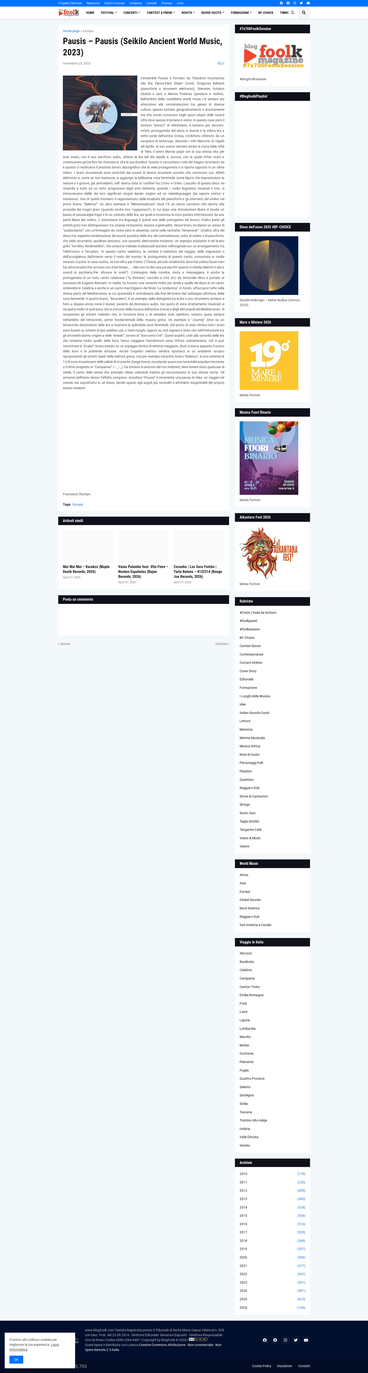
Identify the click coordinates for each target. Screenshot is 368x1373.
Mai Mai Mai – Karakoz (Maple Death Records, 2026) (86, 569)
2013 (272, 1199)
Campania (247, 978)
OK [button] (16, 1360)
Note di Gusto (250, 754)
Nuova (65, 644)
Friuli (243, 1003)
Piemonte (246, 1062)
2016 (272, 1224)
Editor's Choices (114, 3)
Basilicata (247, 962)
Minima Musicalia (252, 738)
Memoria (246, 729)
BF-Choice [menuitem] (265, 13)
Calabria (246, 970)
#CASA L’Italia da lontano (258, 612)
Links (180, 3)
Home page (71, 31)
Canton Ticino (250, 987)
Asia (243, 883)
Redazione (93, 3)
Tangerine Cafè (250, 829)
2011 (272, 1182)
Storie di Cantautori (254, 796)
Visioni (244, 846)
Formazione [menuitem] (240, 13)
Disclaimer (284, 1366)
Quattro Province (252, 1078)
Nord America (250, 908)
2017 (272, 1232)
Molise (244, 1045)
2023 (272, 1282)
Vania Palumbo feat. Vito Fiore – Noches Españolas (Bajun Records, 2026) (143, 571)
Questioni (246, 780)
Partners (166, 3)
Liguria (245, 1020)
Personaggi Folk (251, 763)
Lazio (244, 1012)
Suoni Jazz (248, 813)
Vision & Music (250, 838)
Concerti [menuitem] (130, 13)
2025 (272, 1299)
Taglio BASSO (249, 821)
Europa (88, 31)
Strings (245, 804)
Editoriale (246, 679)
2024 (272, 1291)
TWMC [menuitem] (284, 13)
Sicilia (244, 1104)
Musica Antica (250, 746)
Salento (245, 1087)
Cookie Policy (261, 1366)
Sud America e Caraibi (255, 925)
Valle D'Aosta (249, 1137)
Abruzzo (246, 953)
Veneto (245, 1145)
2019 (272, 1249)
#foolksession (250, 629)
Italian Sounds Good (254, 713)
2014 (272, 1207)
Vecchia (221, 644)
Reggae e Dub (250, 788)
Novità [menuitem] (187, 13)
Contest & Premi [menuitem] (159, 13)
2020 (272, 1257)
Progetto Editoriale (70, 3)
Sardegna (247, 1095)
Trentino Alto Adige (253, 1120)
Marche (245, 1037)
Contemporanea (251, 654)
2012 (272, 1190)
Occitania (246, 1053)
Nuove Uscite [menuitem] (211, 13)
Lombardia (248, 1028)
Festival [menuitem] (107, 13)
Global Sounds (250, 900)
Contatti (151, 3)
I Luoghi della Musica (255, 696)
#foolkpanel (248, 621)
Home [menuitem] (90, 13)
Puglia (244, 1070)
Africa (244, 875)
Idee (243, 704)
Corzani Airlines (251, 662)
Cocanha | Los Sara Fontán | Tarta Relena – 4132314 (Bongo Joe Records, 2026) (198, 571)
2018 (272, 1241)
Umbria (245, 1129)
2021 (272, 1266)
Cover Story (248, 671)
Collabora (135, 3)
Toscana (246, 1112)
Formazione (248, 688)
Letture (245, 721)
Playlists (246, 771)
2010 (272, 1174)
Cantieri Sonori (250, 646)
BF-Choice (247, 638)
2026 (272, 1307)
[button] (293, 13)
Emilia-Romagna (252, 995)
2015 (272, 1215)
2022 (272, 1274)
